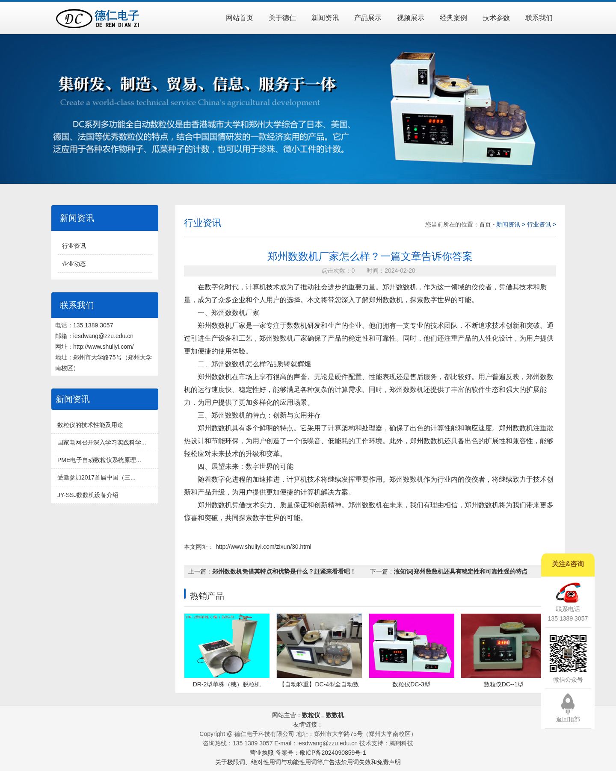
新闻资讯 (325, 17)
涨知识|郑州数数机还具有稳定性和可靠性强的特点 (460, 571)
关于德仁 (282, 17)
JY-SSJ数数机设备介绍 (87, 494)
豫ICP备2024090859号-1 (332, 752)
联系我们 (539, 17)
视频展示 (410, 17)
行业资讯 (74, 245)
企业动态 (74, 263)
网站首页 (239, 17)
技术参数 (496, 17)
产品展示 (368, 17)
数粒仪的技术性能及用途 (90, 424)
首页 (486, 224)
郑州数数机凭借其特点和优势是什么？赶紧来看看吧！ (284, 571)
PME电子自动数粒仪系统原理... (99, 459)
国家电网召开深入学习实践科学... (101, 442)
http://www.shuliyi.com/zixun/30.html (262, 546)
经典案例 (453, 17)
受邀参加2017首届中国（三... (96, 477)
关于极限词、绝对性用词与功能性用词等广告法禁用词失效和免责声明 (308, 762)
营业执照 (262, 752)
